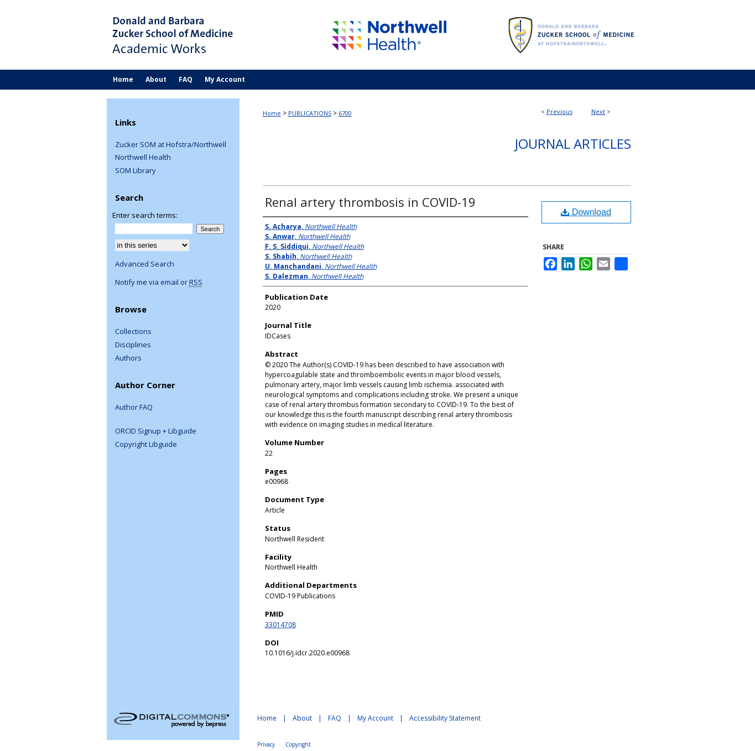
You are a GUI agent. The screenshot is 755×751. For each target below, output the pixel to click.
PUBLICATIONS (309, 113)
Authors (128, 358)
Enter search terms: (145, 215)
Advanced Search (144, 264)
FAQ (334, 718)
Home (272, 113)
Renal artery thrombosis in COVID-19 (370, 202)
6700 (345, 113)
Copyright (298, 744)
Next (598, 111)
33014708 (280, 624)
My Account (375, 718)
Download (586, 212)
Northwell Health (143, 157)
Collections (133, 331)
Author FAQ (134, 407)
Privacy (266, 744)
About (302, 718)
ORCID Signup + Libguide (155, 431)
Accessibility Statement (445, 718)
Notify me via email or (158, 282)
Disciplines (133, 345)
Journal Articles (573, 143)
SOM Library (135, 170)
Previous (559, 111)
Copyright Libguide (146, 444)
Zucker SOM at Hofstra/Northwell (170, 144)
